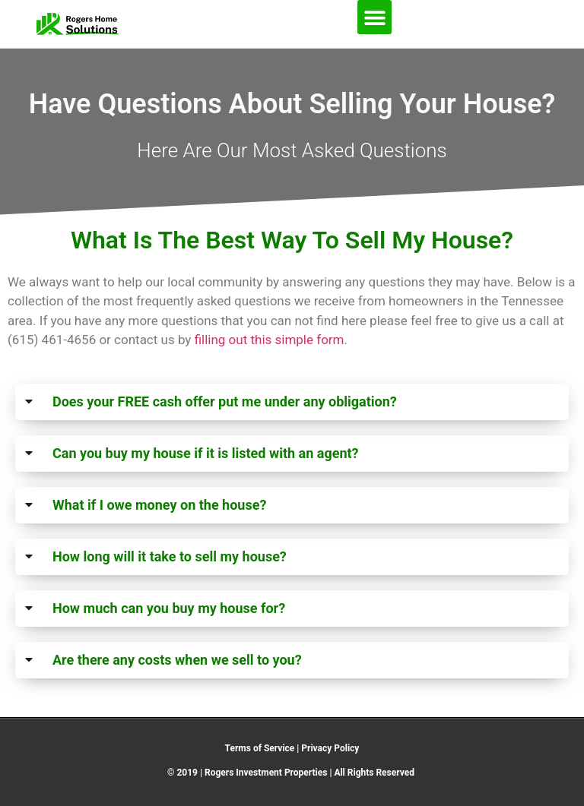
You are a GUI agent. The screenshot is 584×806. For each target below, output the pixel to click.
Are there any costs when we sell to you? (177, 660)
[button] (374, 17)
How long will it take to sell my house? (169, 556)
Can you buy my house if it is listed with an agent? (205, 453)
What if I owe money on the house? (159, 505)
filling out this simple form (269, 339)
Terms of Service (260, 748)
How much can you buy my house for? (168, 608)
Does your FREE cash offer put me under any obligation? (224, 401)
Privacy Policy (330, 748)
